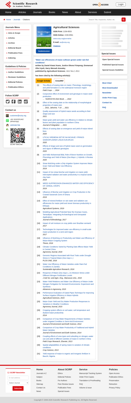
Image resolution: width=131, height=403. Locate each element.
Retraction (113, 384)
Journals (37, 12)
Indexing (12, 58)
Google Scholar (43, 81)
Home (8, 12)
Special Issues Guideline (112, 70)
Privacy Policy (114, 388)
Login (121, 4)
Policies (113, 369)
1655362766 (15, 125)
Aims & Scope (14, 33)
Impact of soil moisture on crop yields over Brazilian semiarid (67, 223)
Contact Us (107, 103)
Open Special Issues (111, 59)
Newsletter (106, 93)
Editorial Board (14, 48)
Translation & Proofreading (89, 380)
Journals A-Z (41, 373)
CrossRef (59, 81)
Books (52, 12)
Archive (11, 43)
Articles (22, 12)
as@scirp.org (65, 42)
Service (83, 369)
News (65, 12)
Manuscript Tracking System (90, 373)
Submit (107, 12)
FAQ (104, 107)
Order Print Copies (86, 377)
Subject (39, 377)
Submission (44, 51)
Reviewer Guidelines (17, 77)
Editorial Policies (15, 82)
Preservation (114, 380)
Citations (57, 46)
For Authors (62, 380)
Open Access (114, 373)
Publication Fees (15, 53)
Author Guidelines (16, 72)
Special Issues (63, 391)
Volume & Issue (85, 388)
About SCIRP (65, 369)
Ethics (60, 373)
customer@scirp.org (18, 116)
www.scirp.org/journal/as (63, 39)
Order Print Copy (109, 98)
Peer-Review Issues (66, 384)
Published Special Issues (113, 65)
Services (92, 12)
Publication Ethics (16, 87)
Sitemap (39, 384)
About (78, 12)
